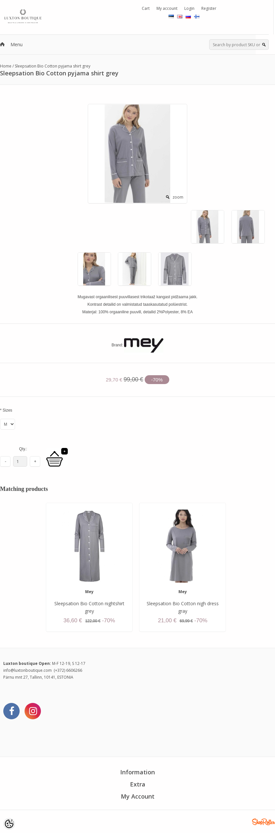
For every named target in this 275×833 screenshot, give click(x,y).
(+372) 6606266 (68, 670)
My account (166, 8)
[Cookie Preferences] (9, 824)
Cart (146, 8)
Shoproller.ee (263, 822)
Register (208, 8)
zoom (178, 197)
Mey (89, 591)
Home (5, 66)
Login (189, 8)
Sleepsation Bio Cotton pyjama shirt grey (52, 66)
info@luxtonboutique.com (27, 670)
